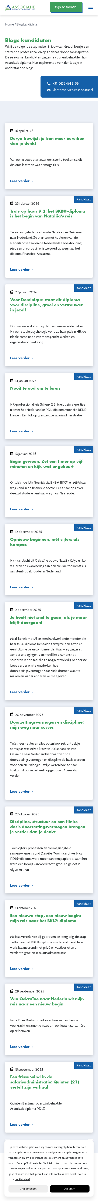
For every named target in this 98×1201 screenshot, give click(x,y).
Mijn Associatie (66, 7)
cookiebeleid (22, 1179)
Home (9, 24)
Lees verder (19, 181)
